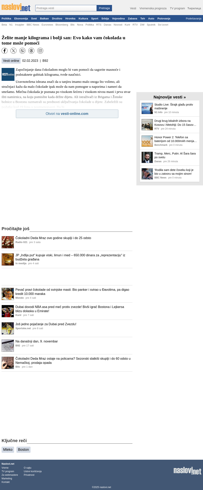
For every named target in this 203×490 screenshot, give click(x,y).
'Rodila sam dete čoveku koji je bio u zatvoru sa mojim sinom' (173, 171)
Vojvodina (118, 18)
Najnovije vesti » (170, 97)
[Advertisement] (67, 276)
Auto (151, 18)
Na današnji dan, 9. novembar (36, 341)
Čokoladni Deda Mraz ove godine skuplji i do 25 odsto (53, 238)
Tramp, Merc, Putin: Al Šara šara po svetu (175, 155)
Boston (23, 450)
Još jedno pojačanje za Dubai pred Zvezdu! (45, 324)
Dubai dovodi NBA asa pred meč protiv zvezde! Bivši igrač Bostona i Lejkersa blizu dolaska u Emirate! (69, 309)
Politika (6, 18)
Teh (142, 18)
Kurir (127, 24)
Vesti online (11, 60)
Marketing (7, 478)
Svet (34, 18)
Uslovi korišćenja (33, 471)
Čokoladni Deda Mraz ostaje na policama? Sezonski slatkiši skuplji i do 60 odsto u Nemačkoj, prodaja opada (73, 360)
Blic (72, 24)
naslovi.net (105, 487)
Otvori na (67, 114)
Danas (107, 24)
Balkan (44, 18)
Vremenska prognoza (153, 8)
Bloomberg (62, 24)
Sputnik (151, 24)
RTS (98, 24)
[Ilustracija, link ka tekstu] (8, 242)
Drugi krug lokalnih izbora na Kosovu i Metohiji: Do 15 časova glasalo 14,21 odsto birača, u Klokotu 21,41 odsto (174, 123)
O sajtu (27, 467)
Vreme (5, 467)
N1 (11, 24)
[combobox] (66, 8)
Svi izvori (163, 24)
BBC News (33, 24)
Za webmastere (10, 475)
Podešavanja (193, 18)
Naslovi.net (8, 463)
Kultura (83, 18)
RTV (135, 24)
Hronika (70, 18)
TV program (177, 8)
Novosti (118, 24)
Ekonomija (21, 18)
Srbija (105, 18)
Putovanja (163, 18)
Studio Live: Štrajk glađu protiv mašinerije (173, 106)
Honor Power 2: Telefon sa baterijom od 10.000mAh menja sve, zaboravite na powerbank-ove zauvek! (174, 139)
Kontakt (6, 482)
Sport (94, 18)
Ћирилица (194, 8)
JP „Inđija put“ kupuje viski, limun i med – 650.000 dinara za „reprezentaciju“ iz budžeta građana (70, 257)
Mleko (7, 450)
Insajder (19, 24)
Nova (80, 24)
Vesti (133, 8)
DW (142, 24)
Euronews (47, 24)
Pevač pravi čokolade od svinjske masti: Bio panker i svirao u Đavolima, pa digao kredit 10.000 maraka (72, 292)
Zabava (132, 18)
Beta (4, 24)
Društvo (57, 18)
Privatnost (29, 475)
